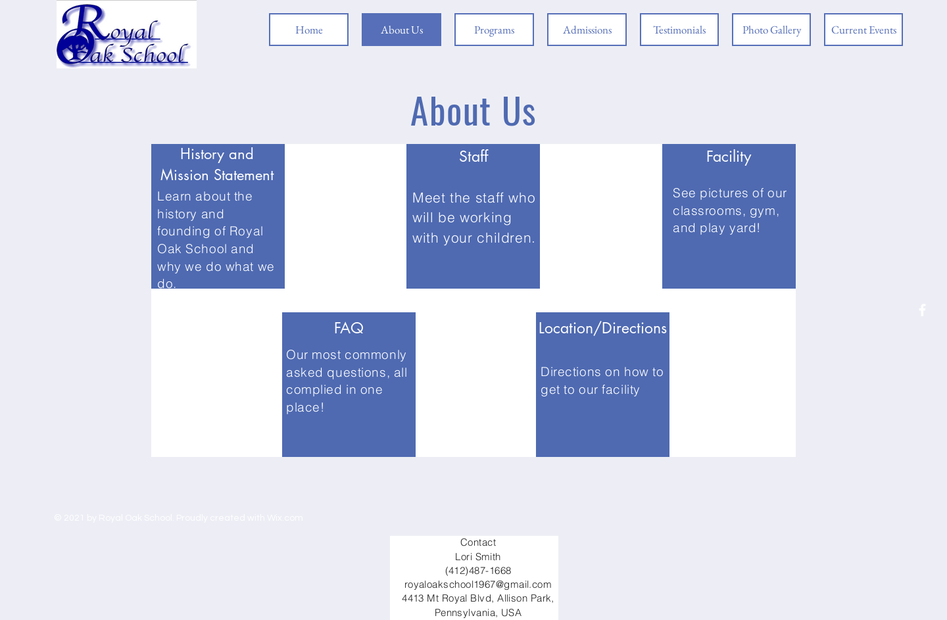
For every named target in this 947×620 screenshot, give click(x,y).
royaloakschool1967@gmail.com (478, 584)
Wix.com (285, 518)
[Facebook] (922, 310)
